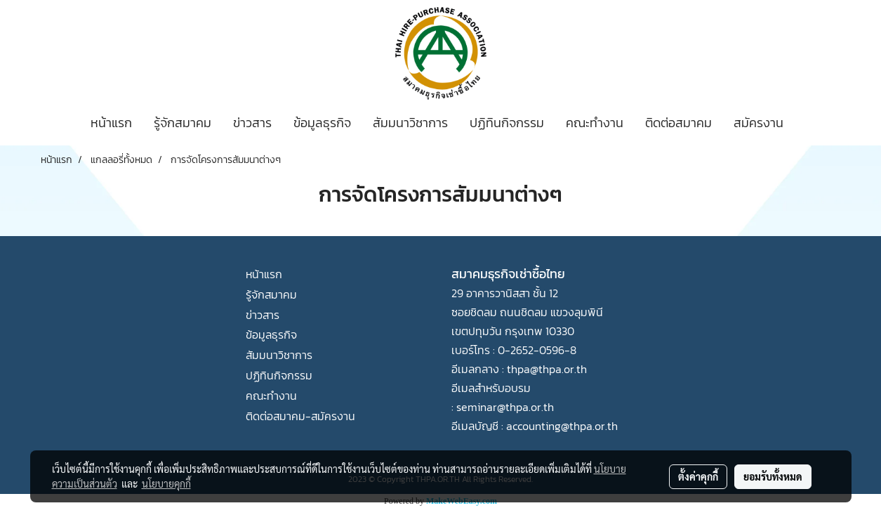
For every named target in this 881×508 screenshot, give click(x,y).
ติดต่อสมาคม (678, 122)
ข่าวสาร (252, 122)
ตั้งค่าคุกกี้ (698, 476)
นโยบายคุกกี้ (166, 483)
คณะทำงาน (594, 122)
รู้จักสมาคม (182, 122)
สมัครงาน (758, 122)
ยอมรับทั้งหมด (772, 476)
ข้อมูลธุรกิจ (322, 122)
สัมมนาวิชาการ (410, 122)
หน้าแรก (111, 122)
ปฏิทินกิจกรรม (507, 122)
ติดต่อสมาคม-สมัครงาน (300, 416)
